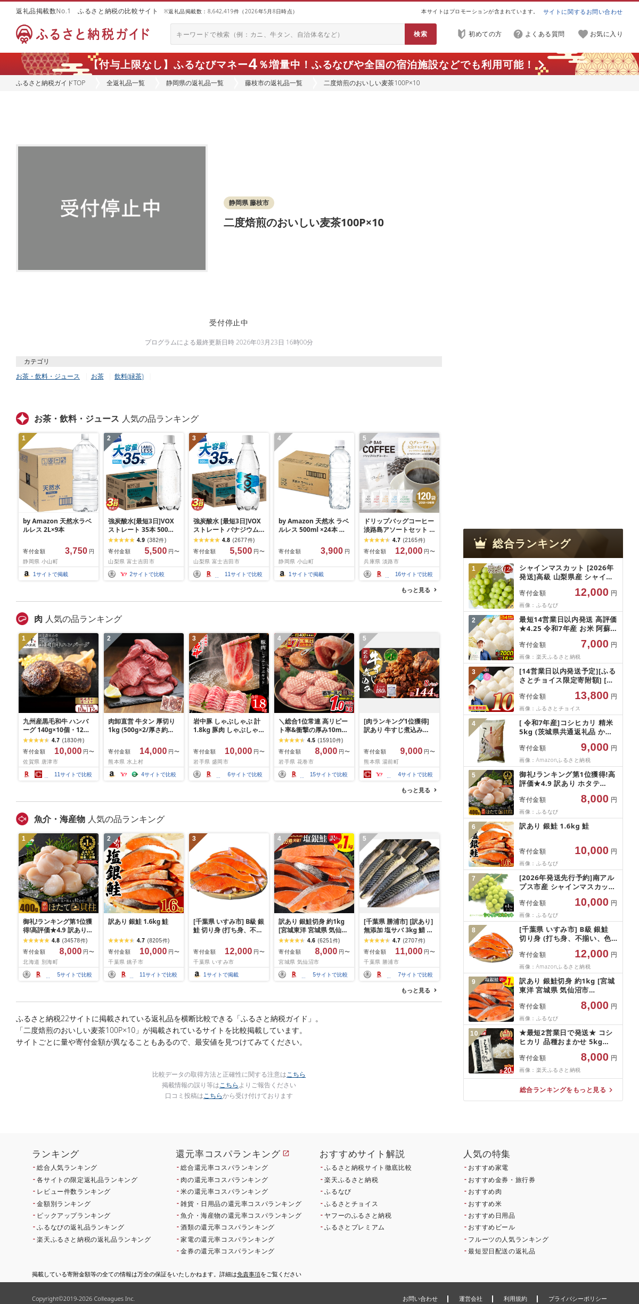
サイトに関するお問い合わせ (583, 11)
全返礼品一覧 (125, 82)
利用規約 (515, 1298)
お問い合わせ (420, 1298)
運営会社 (470, 1298)
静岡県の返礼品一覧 (195, 82)
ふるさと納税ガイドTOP (50, 82)
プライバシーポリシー (577, 1298)
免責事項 (248, 1274)
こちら (296, 1074)
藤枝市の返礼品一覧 (273, 82)
